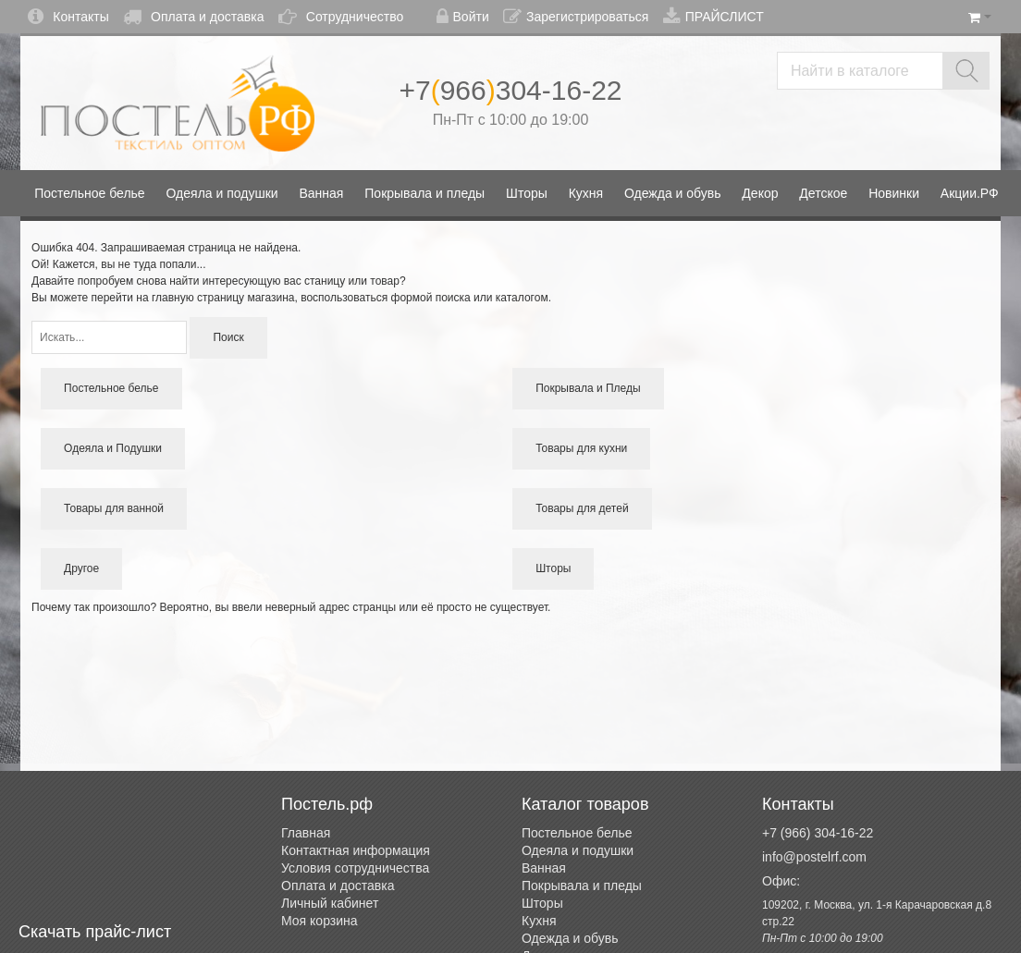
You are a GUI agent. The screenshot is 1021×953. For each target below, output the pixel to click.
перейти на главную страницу (168, 297)
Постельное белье (577, 832)
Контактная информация (355, 850)
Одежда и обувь (570, 938)
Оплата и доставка (193, 16)
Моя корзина (319, 920)
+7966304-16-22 (510, 90)
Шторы (542, 903)
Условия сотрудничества (355, 868)
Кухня (539, 920)
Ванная (544, 868)
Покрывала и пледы (582, 885)
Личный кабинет (329, 903)
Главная (305, 832)
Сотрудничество (340, 16)
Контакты (68, 16)
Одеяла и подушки (578, 850)
